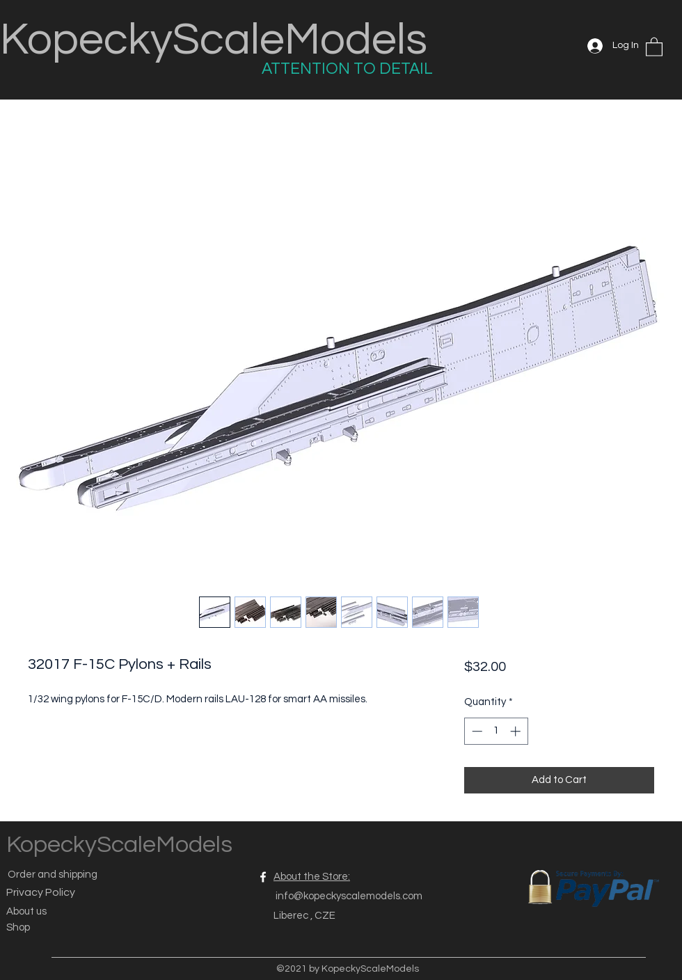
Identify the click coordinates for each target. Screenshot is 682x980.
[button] (654, 46)
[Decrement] (475, 731)
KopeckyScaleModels (213, 40)
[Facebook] (263, 877)
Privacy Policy (40, 892)
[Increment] (516, 731)
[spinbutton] (495, 731)
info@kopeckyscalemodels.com (349, 896)
